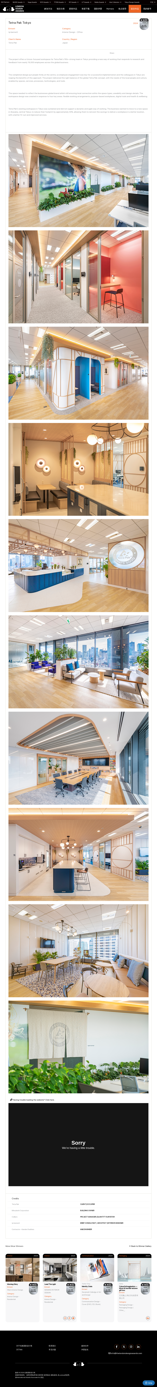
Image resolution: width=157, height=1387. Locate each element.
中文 (152, 2)
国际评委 (98, 9)
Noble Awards (100, 2)
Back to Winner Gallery (140, 1246)
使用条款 (47, 1375)
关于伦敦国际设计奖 (24, 1346)
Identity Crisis (87, 1286)
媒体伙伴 (84, 1346)
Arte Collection (115, 2)
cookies (62, 1375)
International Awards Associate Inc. (29, 1377)
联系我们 (52, 1346)
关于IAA (19, 1350)
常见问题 (52, 1350)
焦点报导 (122, 9)
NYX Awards (45, 2)
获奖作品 (73, 9)
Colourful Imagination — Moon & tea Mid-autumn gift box (128, 1288)
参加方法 (48, 9)
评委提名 (84, 1350)
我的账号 (147, 9)
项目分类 (61, 9)
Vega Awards (32, 2)
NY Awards (73, 2)
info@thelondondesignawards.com (126, 1353)
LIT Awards (86, 2)
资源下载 (86, 9)
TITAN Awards (60, 2)
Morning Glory (12, 1284)
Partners (110, 9)
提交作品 (135, 9)
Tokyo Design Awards (132, 2)
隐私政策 (54, 1375)
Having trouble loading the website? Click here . (32, 1100)
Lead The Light (50, 1284)
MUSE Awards (18, 2)
